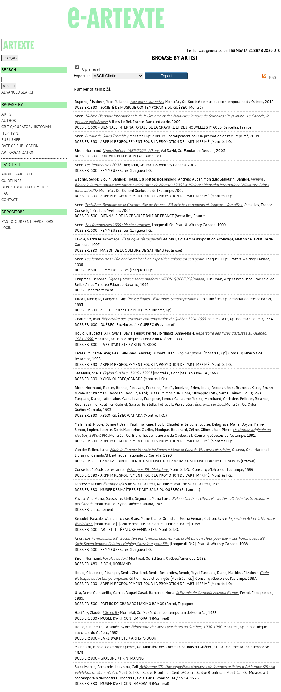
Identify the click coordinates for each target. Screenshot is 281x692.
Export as (82, 75)
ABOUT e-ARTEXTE (17, 174)
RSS (268, 77)
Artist (7, 114)
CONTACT (9, 200)
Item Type (10, 133)
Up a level (87, 69)
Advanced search (18, 92)
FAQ (4, 193)
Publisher (11, 139)
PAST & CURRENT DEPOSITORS (27, 221)
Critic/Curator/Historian (26, 127)
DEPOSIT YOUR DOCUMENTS (24, 187)
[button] (166, 75)
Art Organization (17, 152)
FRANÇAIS (10, 58)
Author (8, 120)
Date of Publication (20, 146)
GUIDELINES (11, 180)
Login (6, 228)
